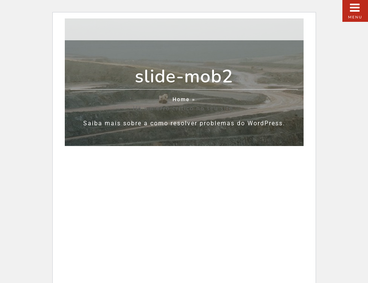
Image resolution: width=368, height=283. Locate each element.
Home (181, 99)
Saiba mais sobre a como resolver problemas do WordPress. (184, 123)
